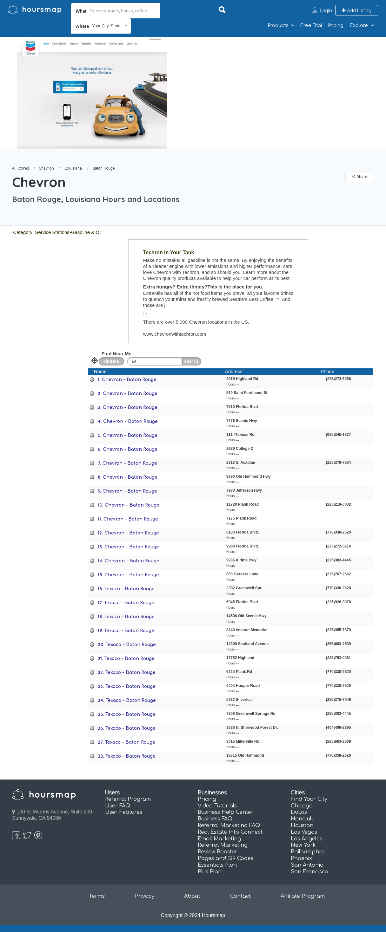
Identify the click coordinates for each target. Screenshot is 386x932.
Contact (240, 896)
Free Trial (311, 25)
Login (326, 10)
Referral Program (128, 799)
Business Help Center (226, 812)
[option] (92, 93)
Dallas (299, 812)
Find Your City (309, 799)
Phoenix (301, 858)
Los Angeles (306, 839)
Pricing (335, 25)
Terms (97, 896)
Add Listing (356, 10)
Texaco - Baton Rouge (129, 588)
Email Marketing (219, 839)
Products (278, 25)
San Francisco (309, 872)
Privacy (144, 896)
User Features (123, 812)
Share (359, 176)
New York (303, 845)
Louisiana (73, 168)
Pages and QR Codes (225, 858)
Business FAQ (215, 819)
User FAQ (117, 806)
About (192, 896)
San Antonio (307, 865)
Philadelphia (307, 852)
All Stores (20, 168)
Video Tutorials (217, 806)
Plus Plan (210, 872)
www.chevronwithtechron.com (174, 334)
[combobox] (101, 26)
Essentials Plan (217, 865)
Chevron (46, 168)
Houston (302, 825)
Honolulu (303, 819)
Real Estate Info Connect (230, 832)
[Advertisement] (275, 81)
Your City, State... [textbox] (108, 25)
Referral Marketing (223, 845)
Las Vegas (304, 832)
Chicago (302, 806)
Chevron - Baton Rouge (129, 379)
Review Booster (217, 852)
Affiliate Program (303, 896)
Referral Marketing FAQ (229, 825)
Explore (358, 25)
